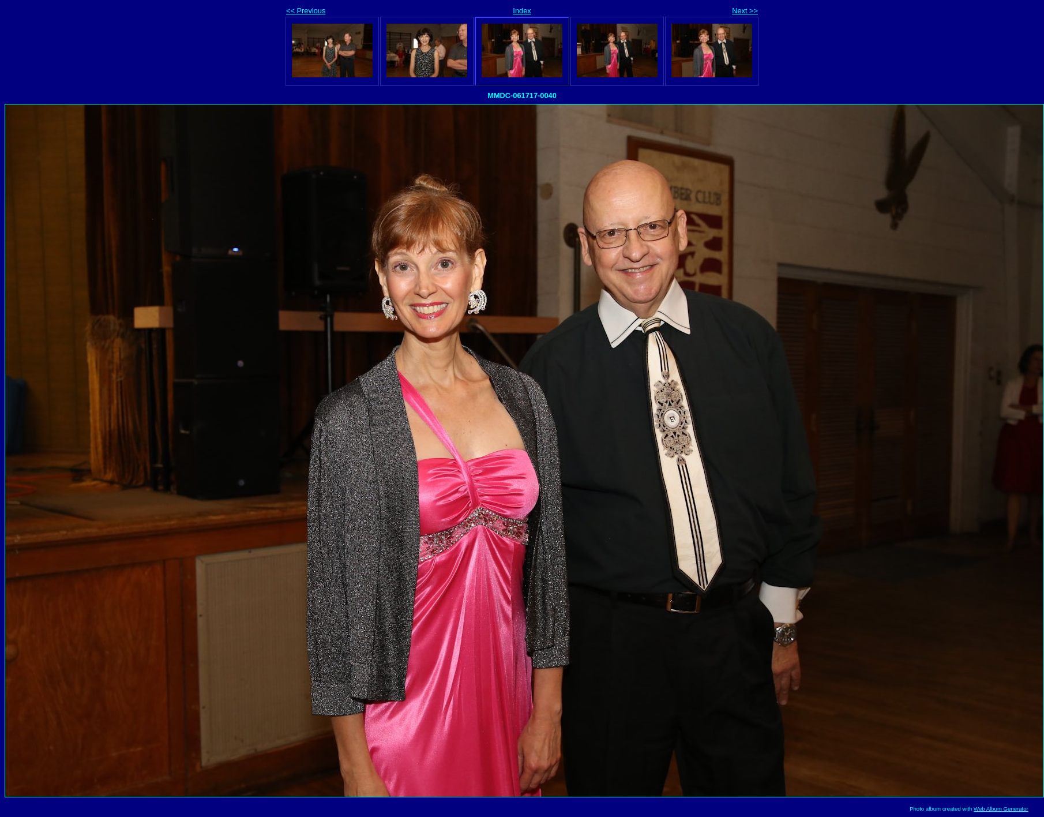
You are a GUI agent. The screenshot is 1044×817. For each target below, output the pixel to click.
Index (522, 10)
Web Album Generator (1001, 808)
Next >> (745, 10)
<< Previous (305, 10)
